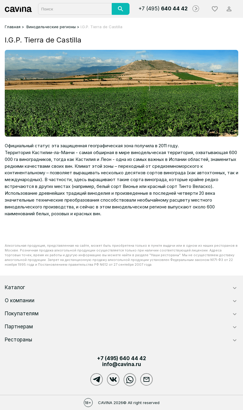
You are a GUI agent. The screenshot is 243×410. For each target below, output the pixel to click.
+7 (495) (163, 9)
